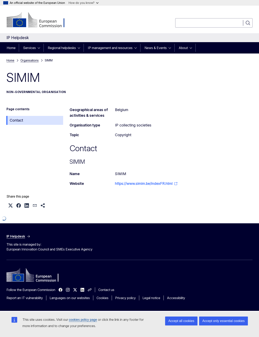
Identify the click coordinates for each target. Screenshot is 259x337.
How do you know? (84, 2)
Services (29, 48)
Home (11, 48)
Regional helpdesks (62, 48)
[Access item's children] (40, 47)
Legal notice (151, 298)
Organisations (29, 60)
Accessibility (176, 298)
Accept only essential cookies (223, 321)
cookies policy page (83, 319)
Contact (16, 120)
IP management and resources (110, 48)
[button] (10, 205)
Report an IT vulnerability (24, 298)
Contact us (106, 290)
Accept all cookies (181, 321)
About (183, 48)
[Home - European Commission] (39, 20)
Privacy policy (125, 298)
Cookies (102, 298)
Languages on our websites (70, 298)
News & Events (155, 48)
